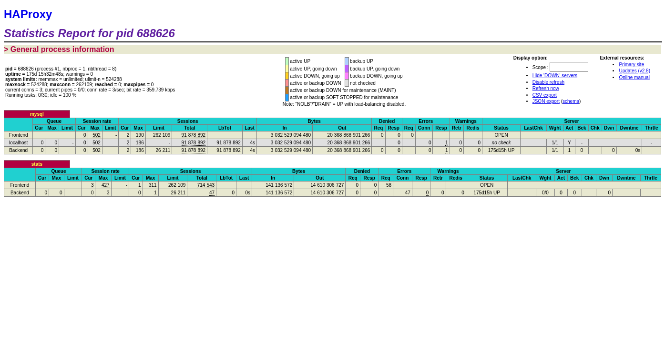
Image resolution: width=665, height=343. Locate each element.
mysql (37, 114)
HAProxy (28, 14)
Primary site (631, 64)
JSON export (546, 101)
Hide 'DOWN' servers (554, 75)
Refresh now (545, 88)
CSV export (544, 95)
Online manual (634, 77)
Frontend (18, 135)
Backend (18, 150)
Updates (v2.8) (634, 70)
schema (571, 101)
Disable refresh (548, 82)
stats (36, 164)
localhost (18, 142)
